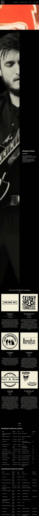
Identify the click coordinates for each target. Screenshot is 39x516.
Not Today (4, 476)
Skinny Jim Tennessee (6, 436)
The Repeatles (4, 446)
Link (33, 433)
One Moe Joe (4, 441)
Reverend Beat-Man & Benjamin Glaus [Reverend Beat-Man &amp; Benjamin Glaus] (6, 500)
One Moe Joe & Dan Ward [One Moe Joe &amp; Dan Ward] (6, 490)
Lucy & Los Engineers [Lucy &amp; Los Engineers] (6, 473)
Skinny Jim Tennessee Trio (6, 479)
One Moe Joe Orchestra (6, 451)
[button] (36, 2)
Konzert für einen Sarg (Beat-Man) (6, 488)
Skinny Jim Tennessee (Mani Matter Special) (7, 453)
